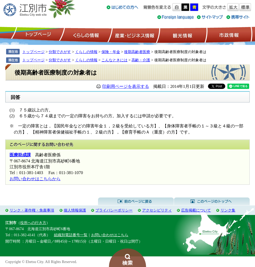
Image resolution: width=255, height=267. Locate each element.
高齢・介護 (140, 60)
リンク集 (227, 210)
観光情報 (181, 35)
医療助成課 (20, 155)
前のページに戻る (136, 201)
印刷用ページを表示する (125, 86)
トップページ (37, 35)
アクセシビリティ (157, 210)
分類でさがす (60, 52)
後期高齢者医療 (137, 52)
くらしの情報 (85, 35)
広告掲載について (196, 210)
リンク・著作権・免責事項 (32, 210)
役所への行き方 (33, 223)
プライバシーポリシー (114, 210)
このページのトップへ (212, 201)
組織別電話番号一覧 (70, 235)
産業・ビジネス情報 (133, 35)
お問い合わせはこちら (109, 235)
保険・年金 (110, 52)
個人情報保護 (75, 210)
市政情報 (228, 35)
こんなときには (114, 60)
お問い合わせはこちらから (35, 178)
